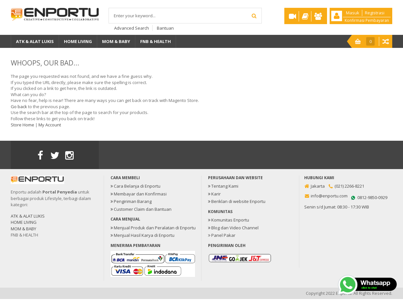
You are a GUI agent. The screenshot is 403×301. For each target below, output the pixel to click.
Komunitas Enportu (228, 220)
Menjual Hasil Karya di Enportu (142, 235)
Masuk (352, 13)
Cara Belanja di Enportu (135, 186)
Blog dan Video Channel (233, 228)
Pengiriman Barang (131, 201)
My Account (49, 125)
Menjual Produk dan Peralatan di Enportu (153, 228)
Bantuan (165, 28)
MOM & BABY (23, 229)
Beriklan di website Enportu (236, 201)
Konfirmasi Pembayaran (367, 20)
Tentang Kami (223, 186)
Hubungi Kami (319, 177)
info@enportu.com (329, 196)
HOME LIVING (24, 222)
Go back (19, 106)
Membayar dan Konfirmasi (139, 194)
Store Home (22, 125)
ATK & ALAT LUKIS (28, 216)
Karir (214, 194)
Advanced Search (131, 28)
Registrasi (374, 13)
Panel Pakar (223, 235)
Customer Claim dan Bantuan (141, 209)
